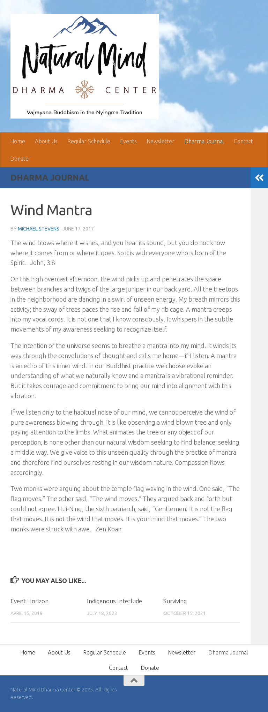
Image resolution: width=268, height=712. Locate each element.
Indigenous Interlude (114, 601)
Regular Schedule (88, 141)
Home (17, 141)
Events (128, 141)
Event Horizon (29, 601)
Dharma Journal (204, 141)
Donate (19, 159)
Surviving (175, 601)
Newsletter (160, 141)
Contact (243, 141)
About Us (46, 141)
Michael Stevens (38, 229)
